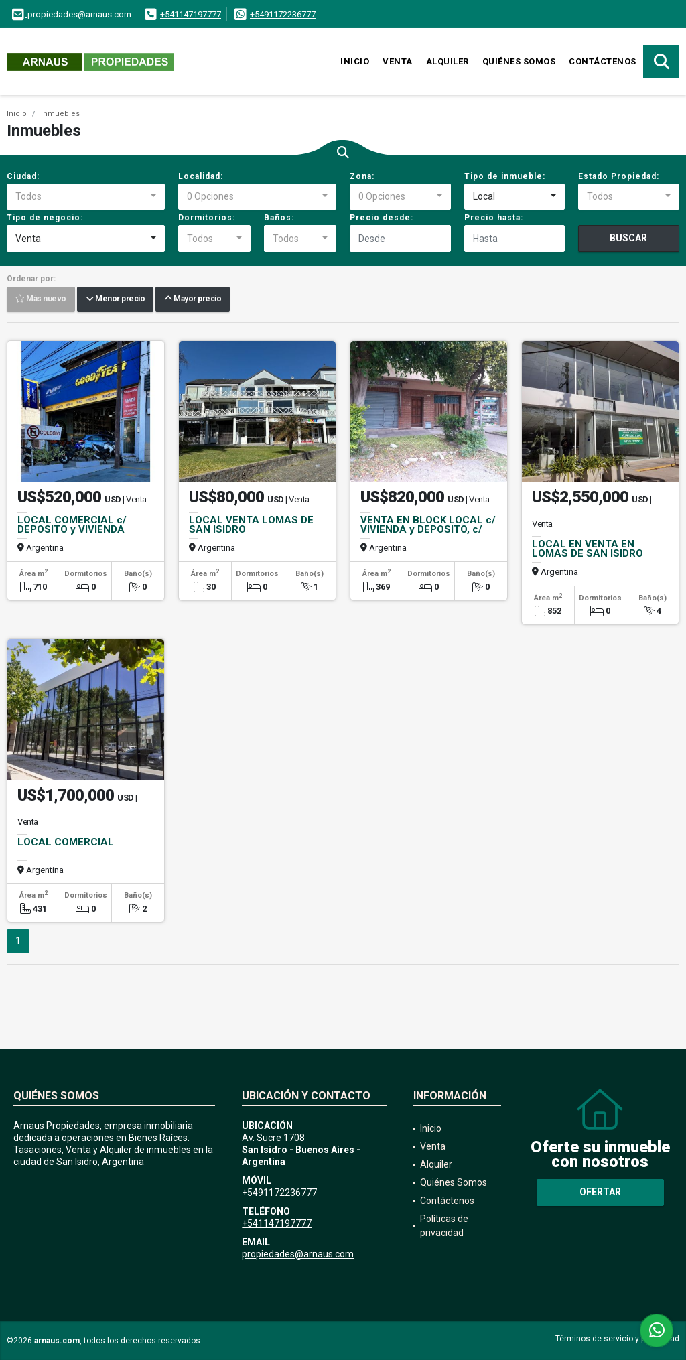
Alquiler (447, 61)
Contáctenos (602, 61)
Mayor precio (192, 299)
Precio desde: (381, 217)
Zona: (362, 176)
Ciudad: (23, 176)
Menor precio (115, 299)
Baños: (279, 217)
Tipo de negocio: (45, 217)
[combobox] (86, 197)
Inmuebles (60, 113)
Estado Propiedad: (618, 176)
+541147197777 (190, 14)
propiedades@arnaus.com (298, 1254)
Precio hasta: (493, 217)
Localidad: (200, 176)
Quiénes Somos (519, 61)
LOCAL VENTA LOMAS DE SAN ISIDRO (251, 524)
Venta (398, 61)
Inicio (354, 61)
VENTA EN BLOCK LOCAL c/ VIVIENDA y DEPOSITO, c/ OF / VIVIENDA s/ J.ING (428, 529)
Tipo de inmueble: (504, 176)
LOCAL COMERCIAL (65, 842)
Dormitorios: (206, 217)
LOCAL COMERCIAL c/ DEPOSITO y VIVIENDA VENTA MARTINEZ (72, 529)
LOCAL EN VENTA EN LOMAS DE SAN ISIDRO (587, 548)
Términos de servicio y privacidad (617, 1338)
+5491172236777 (283, 14)
